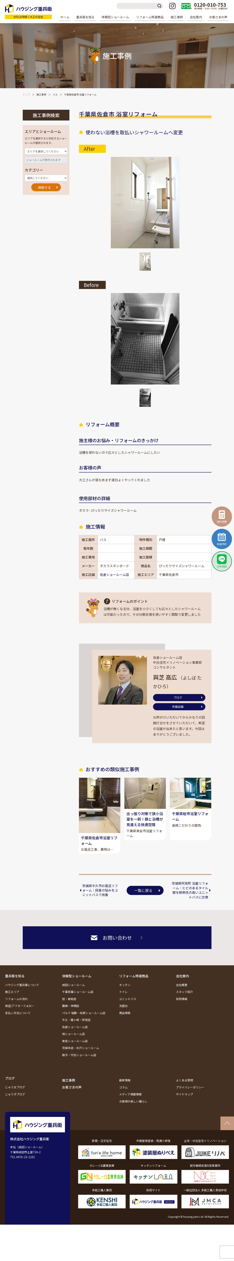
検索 (160, 6)
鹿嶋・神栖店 (70, 1016)
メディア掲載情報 (130, 1105)
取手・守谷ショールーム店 (79, 1065)
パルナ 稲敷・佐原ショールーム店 (83, 1023)
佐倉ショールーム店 (114, 574)
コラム (123, 1098)
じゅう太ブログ (15, 1098)
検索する (44, 187)
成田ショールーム (73, 995)
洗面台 (123, 1016)
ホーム (64, 17)
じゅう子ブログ (15, 1104)
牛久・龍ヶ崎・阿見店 (76, 1030)
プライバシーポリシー (190, 1098)
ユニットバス (127, 1009)
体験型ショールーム (76, 986)
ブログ (178, 697)
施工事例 (177, 17)
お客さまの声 (218, 17)
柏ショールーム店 (73, 1044)
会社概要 (181, 995)
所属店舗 (177, 707)
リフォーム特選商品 (133, 986)
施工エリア (12, 1002)
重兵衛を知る (15, 986)
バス (55, 94)
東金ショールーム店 (75, 1051)
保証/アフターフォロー (19, 1016)
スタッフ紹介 (184, 1002)
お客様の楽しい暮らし (133, 1112)
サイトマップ (184, 1105)
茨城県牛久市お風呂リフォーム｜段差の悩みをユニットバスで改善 (100, 900)
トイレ (123, 1002)
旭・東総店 (69, 1009)
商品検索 (124, 1023)
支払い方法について (18, 1023)
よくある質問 (184, 1091)
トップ (26, 94)
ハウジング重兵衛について (22, 995)
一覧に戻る (143, 900)
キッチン (124, 995)
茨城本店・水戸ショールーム (80, 1058)
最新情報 (124, 1091)
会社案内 (182, 986)
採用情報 (181, 1009)
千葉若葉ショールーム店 (77, 1002)
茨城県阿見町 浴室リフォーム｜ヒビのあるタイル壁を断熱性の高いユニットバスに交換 (190, 901)
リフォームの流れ (16, 1009)
